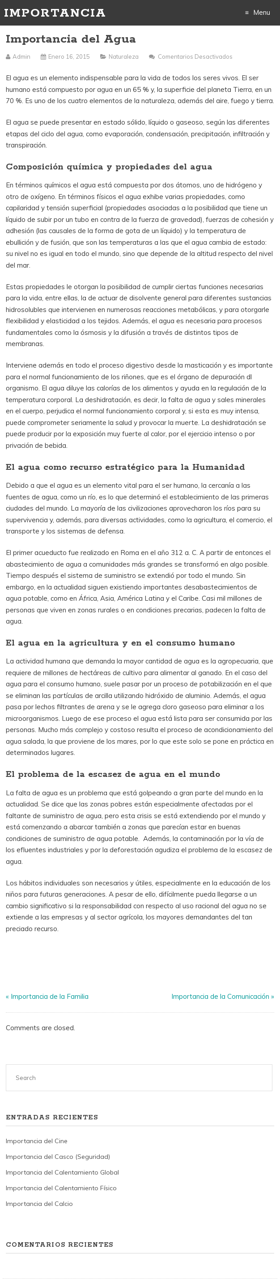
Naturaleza (124, 56)
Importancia (55, 13)
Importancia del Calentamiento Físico (61, 1188)
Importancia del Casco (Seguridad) (58, 1157)
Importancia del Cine (37, 1141)
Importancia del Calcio (39, 1204)
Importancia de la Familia (50, 996)
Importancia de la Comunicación (220, 996)
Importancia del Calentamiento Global (62, 1172)
